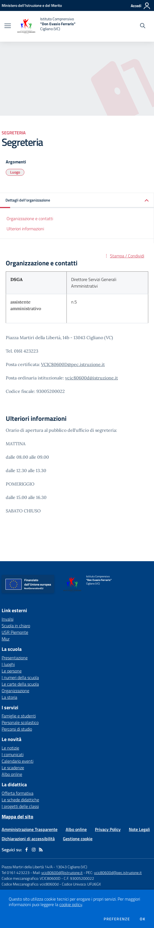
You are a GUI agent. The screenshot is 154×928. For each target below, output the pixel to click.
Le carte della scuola (20, 684)
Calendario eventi (17, 761)
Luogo (15, 172)
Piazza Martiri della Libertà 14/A (27, 867)
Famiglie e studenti (19, 716)
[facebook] (26, 849)
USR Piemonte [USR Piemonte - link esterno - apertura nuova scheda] (15, 632)
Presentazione (15, 657)
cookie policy (70, 904)
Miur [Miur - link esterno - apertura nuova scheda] (6, 638)
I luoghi (8, 664)
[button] (77, 200)
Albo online (12, 774)
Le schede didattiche (20, 799)
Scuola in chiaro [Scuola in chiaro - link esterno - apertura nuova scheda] (16, 625)
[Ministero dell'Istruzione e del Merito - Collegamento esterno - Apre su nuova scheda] (32, 5)
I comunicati (13, 754)
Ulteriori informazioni (25, 228)
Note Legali (139, 829)
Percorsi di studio (17, 729)
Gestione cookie (77, 838)
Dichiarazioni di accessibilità (28, 838)
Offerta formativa (17, 793)
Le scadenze (13, 767)
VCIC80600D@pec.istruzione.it (73, 364)
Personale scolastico (20, 722)
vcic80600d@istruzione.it (91, 378)
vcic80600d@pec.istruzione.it (118, 872)
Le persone (12, 671)
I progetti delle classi (20, 806)
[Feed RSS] (40, 849)
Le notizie (10, 748)
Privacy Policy (108, 829)
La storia (9, 697)
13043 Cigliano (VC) (71, 867)
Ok (142, 919)
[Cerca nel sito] (142, 26)
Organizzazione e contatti (30, 218)
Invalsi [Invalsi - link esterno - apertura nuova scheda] (7, 619)
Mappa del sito (17, 816)
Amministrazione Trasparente (29, 829)
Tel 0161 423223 (16, 872)
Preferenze (117, 919)
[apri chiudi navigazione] (7, 26)
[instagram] (33, 849)
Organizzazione (15, 690)
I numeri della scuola (20, 677)
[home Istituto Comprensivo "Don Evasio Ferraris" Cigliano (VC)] (45, 26)
